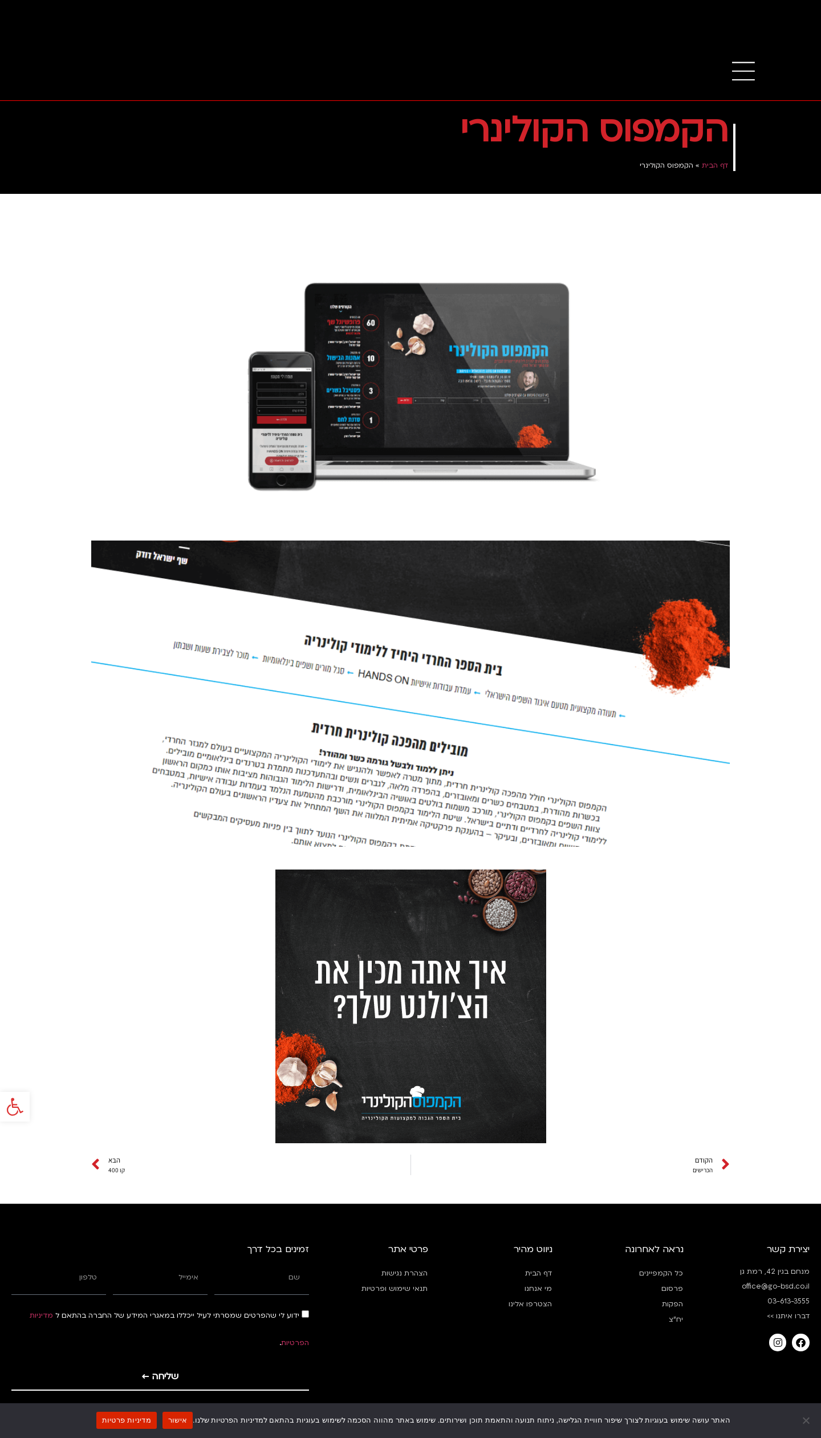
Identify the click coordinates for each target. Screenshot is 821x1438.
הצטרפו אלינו (530, 1304)
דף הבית (715, 165)
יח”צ (676, 1319)
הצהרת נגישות (404, 1273)
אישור (177, 1420)
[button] (15, 1093)
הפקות (672, 1304)
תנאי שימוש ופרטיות (394, 1288)
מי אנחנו (538, 1288)
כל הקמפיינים (661, 1273)
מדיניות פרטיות (126, 1420)
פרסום (672, 1288)
